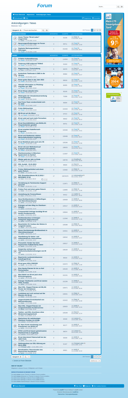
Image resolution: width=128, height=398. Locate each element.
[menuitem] (25, 18)
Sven (20, 26)
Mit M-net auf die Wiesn (27, 113)
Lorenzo (23, 322)
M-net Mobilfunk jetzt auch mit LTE (31, 142)
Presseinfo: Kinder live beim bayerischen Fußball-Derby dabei (30, 244)
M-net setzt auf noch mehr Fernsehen (32, 118)
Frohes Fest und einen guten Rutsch (32, 189)
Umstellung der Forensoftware (29, 194)
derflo (22, 202)
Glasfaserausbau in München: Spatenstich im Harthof (29, 154)
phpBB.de (75, 392)
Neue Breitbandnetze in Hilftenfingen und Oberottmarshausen (32, 200)
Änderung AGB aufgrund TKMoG (30, 63)
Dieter (22, 40)
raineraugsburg (78, 175)
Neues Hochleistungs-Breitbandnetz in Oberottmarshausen (32, 231)
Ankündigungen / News (23, 23)
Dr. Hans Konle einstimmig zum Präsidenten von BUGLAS (30, 325)
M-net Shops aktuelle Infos (28, 91)
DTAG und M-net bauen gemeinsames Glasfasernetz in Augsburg (32, 332)
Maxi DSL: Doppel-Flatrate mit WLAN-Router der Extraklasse (32, 288)
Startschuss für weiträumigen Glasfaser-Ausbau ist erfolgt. (29, 319)
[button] (100, 30)
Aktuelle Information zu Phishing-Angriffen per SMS (30, 85)
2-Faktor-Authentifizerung (28, 59)
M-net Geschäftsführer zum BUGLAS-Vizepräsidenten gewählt (32, 124)
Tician (22, 161)
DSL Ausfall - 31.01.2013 (27, 164)
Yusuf (22, 45)
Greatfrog (77, 159)
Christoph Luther (25, 347)
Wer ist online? (17, 366)
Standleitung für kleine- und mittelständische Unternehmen (29, 237)
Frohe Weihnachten (25, 108)
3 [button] (97, 30)
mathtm (76, 194)
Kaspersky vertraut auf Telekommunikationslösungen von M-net (32, 251)
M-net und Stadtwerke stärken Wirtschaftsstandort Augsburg (29, 136)
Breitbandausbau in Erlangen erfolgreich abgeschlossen (29, 219)
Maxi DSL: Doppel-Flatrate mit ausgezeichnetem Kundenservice (30, 307)
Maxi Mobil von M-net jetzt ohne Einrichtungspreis (30, 275)
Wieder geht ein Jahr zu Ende (29, 159)
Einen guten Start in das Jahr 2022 (31, 80)
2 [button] (94, 30)
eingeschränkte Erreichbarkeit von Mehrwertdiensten (31, 300)
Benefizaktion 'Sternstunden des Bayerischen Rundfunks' (30, 350)
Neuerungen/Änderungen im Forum (31, 43)
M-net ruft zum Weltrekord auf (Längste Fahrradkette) (29, 148)
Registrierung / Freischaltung (29, 68)
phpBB (61, 390)
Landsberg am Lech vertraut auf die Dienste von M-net (31, 294)
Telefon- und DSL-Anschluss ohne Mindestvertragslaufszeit (31, 313)
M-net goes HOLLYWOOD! (28, 263)
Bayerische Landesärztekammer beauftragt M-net (30, 258)
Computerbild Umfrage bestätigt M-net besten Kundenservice (32, 212)
